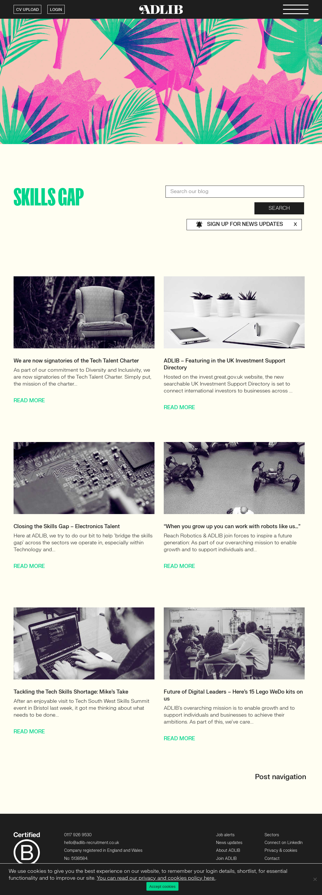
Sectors (272, 835)
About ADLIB (228, 850)
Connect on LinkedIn (284, 842)
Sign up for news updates (246, 224)
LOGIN (56, 9)
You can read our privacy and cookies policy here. (156, 878)
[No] (315, 879)
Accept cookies (162, 886)
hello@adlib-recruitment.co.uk (91, 842)
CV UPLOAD (27, 9)
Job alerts (225, 835)
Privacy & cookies (281, 850)
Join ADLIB (226, 858)
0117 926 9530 (78, 835)
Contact (272, 858)
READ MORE (29, 400)
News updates (229, 842)
